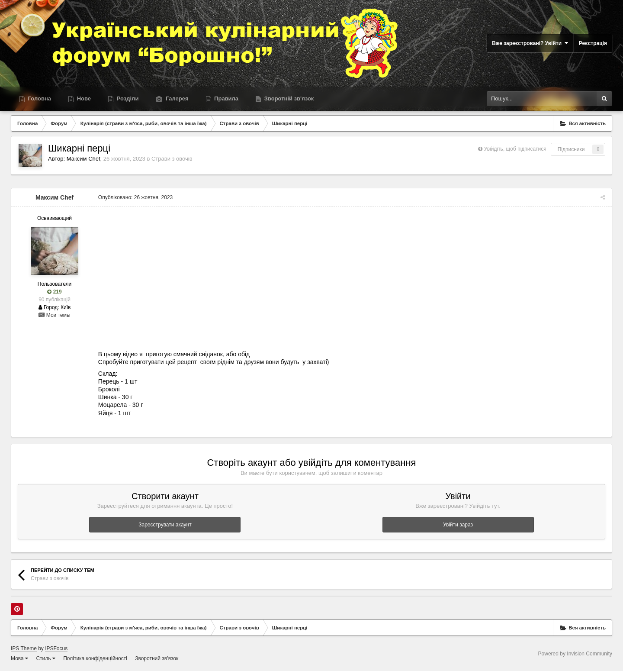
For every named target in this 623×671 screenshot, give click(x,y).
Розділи (126, 98)
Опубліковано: (135, 197)
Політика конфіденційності (95, 658)
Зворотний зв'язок (156, 658)
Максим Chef (83, 158)
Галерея (176, 98)
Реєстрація (593, 43)
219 (54, 292)
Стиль (45, 658)
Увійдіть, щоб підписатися (515, 149)
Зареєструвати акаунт (164, 525)
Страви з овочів (172, 158)
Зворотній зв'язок (288, 98)
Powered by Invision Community (575, 654)
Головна (38, 98)
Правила (226, 98)
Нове (83, 98)
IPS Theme (24, 648)
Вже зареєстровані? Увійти (530, 43)
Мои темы (54, 315)
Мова (19, 658)
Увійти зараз (458, 525)
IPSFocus (56, 648)
